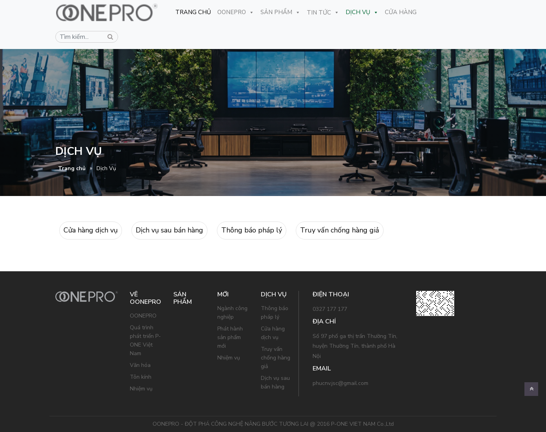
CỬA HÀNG (397, 12)
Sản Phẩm (277, 12)
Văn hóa (140, 365)
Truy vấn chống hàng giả (339, 230)
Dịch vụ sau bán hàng (169, 230)
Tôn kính (140, 377)
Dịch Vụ (358, 12)
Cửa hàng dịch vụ (91, 230)
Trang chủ (72, 168)
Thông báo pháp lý (251, 230)
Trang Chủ (189, 12)
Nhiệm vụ (141, 388)
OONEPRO (232, 12)
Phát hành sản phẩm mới (230, 337)
